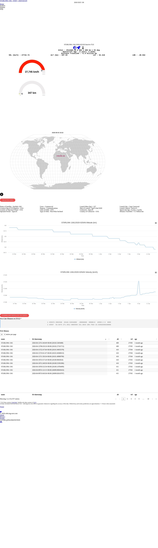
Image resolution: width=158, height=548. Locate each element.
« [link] (114, 488)
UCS (34, 494)
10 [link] (148, 488)
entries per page (14, 418)
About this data (9, 259)
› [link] (152, 488)
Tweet (2, 510)
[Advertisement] (61, 50)
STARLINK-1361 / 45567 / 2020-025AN (79, 16)
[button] (29, 425)
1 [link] (122, 488)
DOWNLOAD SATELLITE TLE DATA (18, 388)
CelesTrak (13, 494)
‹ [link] (118, 488)
